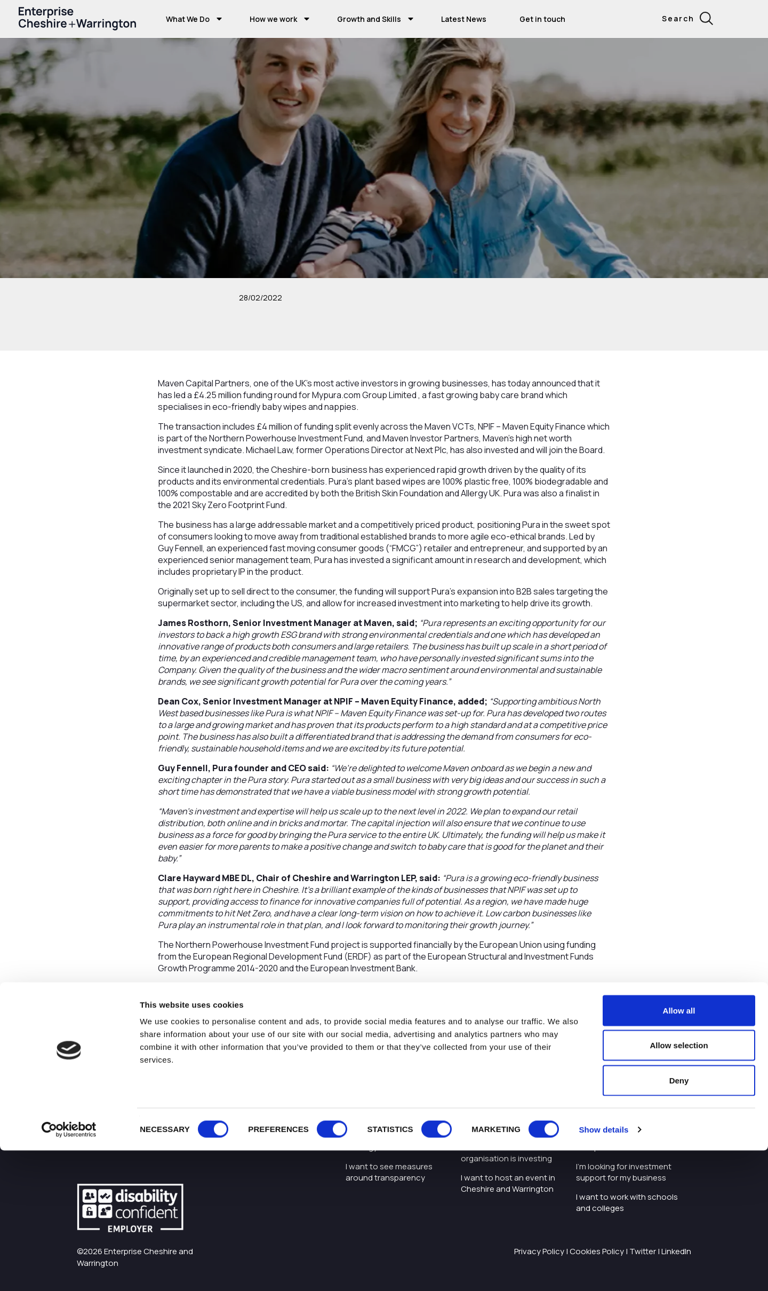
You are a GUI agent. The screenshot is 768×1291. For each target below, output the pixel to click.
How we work (273, 19)
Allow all (679, 1150)
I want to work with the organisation (388, 1069)
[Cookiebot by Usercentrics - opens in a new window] (69, 1270)
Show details (603, 1269)
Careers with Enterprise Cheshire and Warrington (392, 1100)
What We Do (188, 19)
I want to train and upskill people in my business (621, 1100)
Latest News (463, 19)
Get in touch (542, 19)
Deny (679, 1220)
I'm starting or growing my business (623, 1069)
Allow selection (679, 1186)
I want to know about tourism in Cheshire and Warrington (505, 1117)
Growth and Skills (369, 19)
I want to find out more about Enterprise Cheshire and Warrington (509, 1075)
